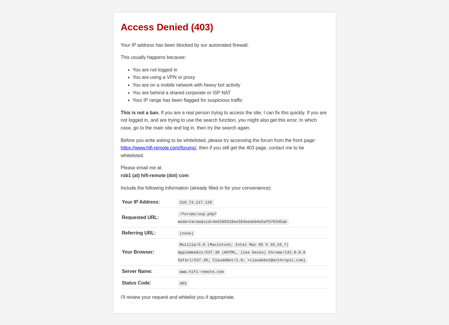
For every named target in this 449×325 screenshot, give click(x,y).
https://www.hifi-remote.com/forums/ (158, 147)
